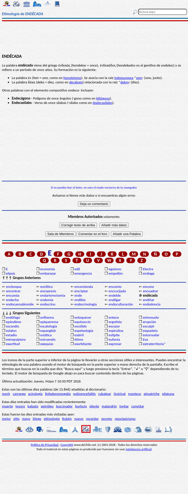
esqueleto (150, 330)
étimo (78, 339)
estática (46, 335)
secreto (106, 418)
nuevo (78, 418)
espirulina (116, 330)
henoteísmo (72, 78)
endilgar (115, 300)
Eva (145, 339)
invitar (124, 406)
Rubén (67, 418)
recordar (92, 418)
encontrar (13, 291)
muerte (7, 406)
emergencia (83, 273)
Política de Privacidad (45, 445)
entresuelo (151, 317)
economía (47, 269)
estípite (114, 335)
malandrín (109, 406)
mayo (26, 418)
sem (139, 78)
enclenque (14, 286)
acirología (35, 394)
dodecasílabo (102, 103)
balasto (32, 406)
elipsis (10, 273)
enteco (114, 317)
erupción (149, 322)
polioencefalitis (84, 394)
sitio (16, 418)
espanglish (48, 330)
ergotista (115, 322)
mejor (6, 418)
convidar (137, 406)
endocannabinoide (20, 304)
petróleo (47, 406)
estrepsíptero (16, 339)
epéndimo (13, 322)
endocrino (47, 304)
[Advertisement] (94, 37)
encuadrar (150, 291)
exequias (46, 344)
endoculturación (121, 304)
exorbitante (83, 344)
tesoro (20, 406)
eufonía (114, 339)
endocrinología (85, 304)
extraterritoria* (154, 344)
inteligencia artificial (139, 449)
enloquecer (82, 317)
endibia (79, 300)
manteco (134, 394)
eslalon (11, 330)
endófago (13, 317)
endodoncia (152, 304)
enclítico (46, 286)
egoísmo (115, 269)
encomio (115, 286)
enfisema (47, 317)
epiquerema (49, 322)
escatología (48, 326)
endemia (46, 300)
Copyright (67, 445)
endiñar (148, 300)
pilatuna (168, 394)
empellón (116, 273)
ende (78, 295)
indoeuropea (123, 78)
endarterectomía (52, 295)
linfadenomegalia (58, 394)
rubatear (104, 394)
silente (94, 406)
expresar (115, 344)
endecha (12, 300)
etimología (52, 418)
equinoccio (82, 322)
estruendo (47, 339)
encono (148, 286)
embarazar (48, 273)
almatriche (152, 394)
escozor (114, 326)
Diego (37, 418)
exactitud (13, 344)
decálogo (76, 82)
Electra (148, 269)
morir (6, 394)
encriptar (81, 291)
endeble (115, 295)
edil (77, 269)
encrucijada (117, 291)
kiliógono (103, 98)
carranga (19, 394)
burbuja (81, 406)
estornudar (151, 335)
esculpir (149, 326)
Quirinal (120, 394)
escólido (80, 326)
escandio (12, 326)
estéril (79, 335)
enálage (149, 273)
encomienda (83, 286)
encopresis (48, 291)
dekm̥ (124, 82)
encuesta (12, 295)
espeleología (83, 330)
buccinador (64, 406)
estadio (11, 335)
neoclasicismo (125, 418)
